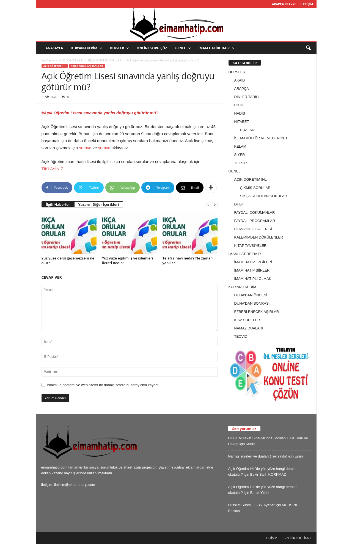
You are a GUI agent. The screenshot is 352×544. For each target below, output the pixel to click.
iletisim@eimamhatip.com (74, 485)
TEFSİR (240, 163)
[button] (308, 48)
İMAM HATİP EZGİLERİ (253, 262)
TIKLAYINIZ (52, 168)
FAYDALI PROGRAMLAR (254, 221)
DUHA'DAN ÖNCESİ (250, 295)
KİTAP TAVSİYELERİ (251, 245)
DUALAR (247, 130)
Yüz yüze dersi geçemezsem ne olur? (68, 260)
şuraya (85, 147)
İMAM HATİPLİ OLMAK (252, 279)
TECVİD (241, 336)
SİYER (239, 155)
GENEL (183, 48)
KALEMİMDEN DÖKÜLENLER (258, 237)
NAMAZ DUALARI (248, 328)
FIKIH (238, 105)
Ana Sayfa (48, 60)
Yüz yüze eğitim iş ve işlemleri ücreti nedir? (127, 260)
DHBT (239, 204)
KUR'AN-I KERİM (242, 287)
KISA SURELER (247, 320)
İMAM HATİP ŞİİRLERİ (252, 270)
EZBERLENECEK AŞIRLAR (256, 312)
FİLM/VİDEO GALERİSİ (253, 229)
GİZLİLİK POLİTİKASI (297, 538)
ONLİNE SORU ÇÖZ (152, 48)
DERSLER (119, 48)
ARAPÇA (241, 88)
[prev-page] (208, 204)
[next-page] (215, 204)
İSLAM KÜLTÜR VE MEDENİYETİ (261, 138)
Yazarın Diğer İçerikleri (98, 204)
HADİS (239, 113)
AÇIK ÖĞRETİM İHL (70, 60)
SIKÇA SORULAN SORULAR (104, 60)
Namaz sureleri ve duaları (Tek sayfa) (257, 456)
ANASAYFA (54, 48)
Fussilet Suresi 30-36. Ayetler (251, 505)
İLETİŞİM (306, 4)
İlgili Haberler (58, 204)
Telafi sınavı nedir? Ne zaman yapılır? (188, 260)
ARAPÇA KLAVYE (284, 4)
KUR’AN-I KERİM (86, 48)
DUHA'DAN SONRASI (252, 303)
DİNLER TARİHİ (247, 97)
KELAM (240, 146)
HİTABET (241, 122)
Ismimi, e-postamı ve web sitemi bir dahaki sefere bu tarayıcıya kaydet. (103, 385)
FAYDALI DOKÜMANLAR (254, 212)
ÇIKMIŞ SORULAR (255, 188)
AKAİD (239, 80)
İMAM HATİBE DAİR (217, 48)
